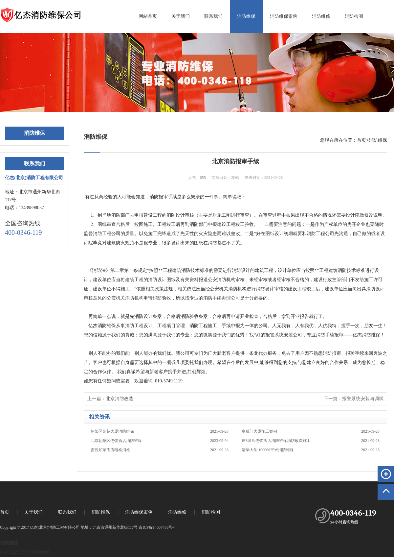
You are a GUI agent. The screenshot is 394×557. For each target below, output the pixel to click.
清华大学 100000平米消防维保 (311, 449)
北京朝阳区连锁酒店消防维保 (160, 440)
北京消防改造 (119, 398)
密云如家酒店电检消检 (160, 449)
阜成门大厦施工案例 (311, 431)
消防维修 (321, 16)
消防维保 (246, 16)
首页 (361, 140)
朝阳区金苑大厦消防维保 (160, 431)
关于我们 (180, 16)
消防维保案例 (283, 16)
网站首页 (148, 16)
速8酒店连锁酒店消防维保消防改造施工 (311, 440)
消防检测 (354, 16)
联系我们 (213, 16)
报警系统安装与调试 (362, 398)
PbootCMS (10, 552)
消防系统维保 (35, 552)
